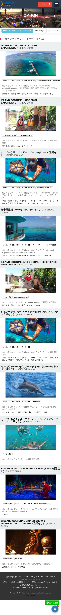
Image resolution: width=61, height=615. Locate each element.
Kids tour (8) (39, 31)
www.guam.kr (33, 593)
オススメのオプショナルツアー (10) (17, 31)
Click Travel (23, 593)
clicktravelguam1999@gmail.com (30, 579)
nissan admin (30, 596)
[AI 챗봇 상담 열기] (54, 608)
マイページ (44, 4)
